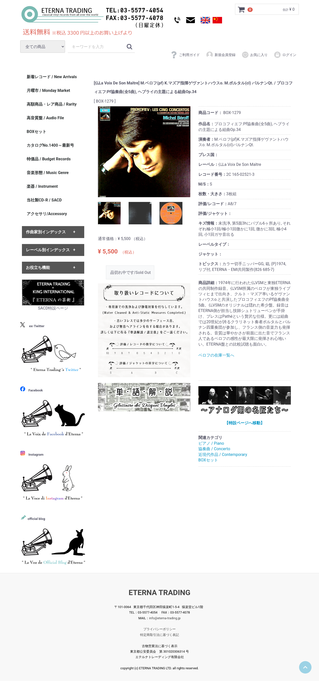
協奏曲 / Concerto (214, 448)
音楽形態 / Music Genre (48, 172)
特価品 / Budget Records (49, 159)
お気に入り (254, 55)
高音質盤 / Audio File (45, 118)
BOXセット (208, 460)
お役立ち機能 (38, 267)
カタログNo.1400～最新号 (50, 145)
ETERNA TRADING (159, 592)
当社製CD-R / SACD (44, 200)
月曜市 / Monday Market (48, 90)
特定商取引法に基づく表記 (159, 635)
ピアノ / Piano (211, 443)
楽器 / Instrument (42, 186)
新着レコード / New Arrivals (52, 76)
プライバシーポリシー (159, 629)
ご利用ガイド (185, 55)
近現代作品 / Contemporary (222, 454)
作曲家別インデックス (46, 232)
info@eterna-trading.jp (165, 618)
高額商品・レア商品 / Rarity (52, 104)
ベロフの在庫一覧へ (216, 355)
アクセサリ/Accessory (47, 213)
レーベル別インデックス (48, 250)
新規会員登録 (221, 55)
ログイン (285, 55)
